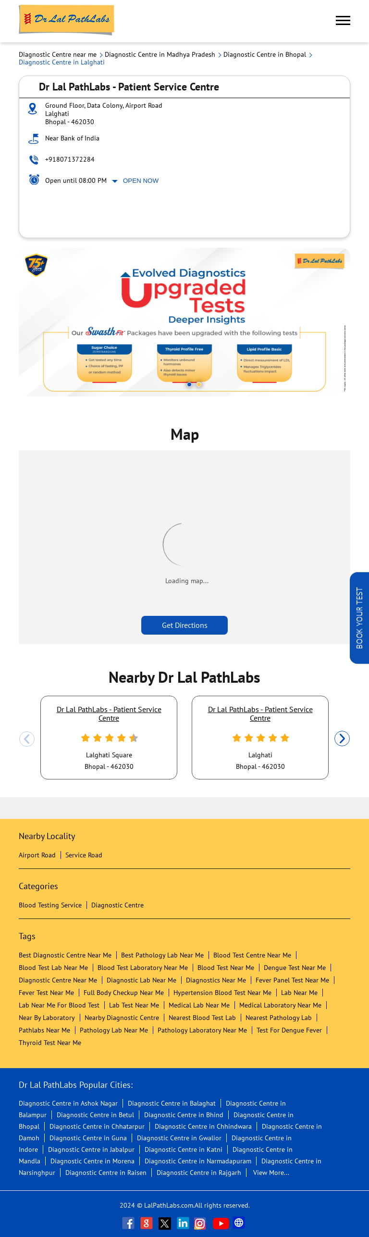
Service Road (83, 855)
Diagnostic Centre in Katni (183, 1149)
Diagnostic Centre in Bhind (183, 1114)
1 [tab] (189, 384)
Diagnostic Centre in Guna (88, 1138)
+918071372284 (70, 159)
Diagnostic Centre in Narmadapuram (198, 1161)
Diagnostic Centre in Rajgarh (199, 1172)
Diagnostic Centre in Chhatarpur (97, 1126)
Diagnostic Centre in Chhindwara (203, 1126)
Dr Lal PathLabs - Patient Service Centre (109, 713)
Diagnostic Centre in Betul (95, 1114)
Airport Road (37, 855)
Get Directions (185, 625)
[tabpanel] (184, 322)
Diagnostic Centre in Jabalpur (91, 1149)
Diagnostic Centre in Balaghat (172, 1103)
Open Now (141, 180)
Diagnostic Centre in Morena (92, 1161)
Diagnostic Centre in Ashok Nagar (68, 1103)
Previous (27, 739)
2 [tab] (199, 384)
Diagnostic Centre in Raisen (106, 1172)
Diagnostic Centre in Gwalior (179, 1138)
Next (342, 739)
